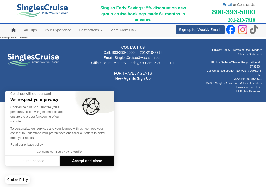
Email (227, 5)
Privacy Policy (221, 49)
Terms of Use (241, 49)
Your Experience (58, 30)
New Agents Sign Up (133, 78)
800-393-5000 (233, 12)
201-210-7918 (241, 20)
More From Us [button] (123, 30)
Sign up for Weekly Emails (200, 30)
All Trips (30, 30)
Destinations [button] (91, 30)
